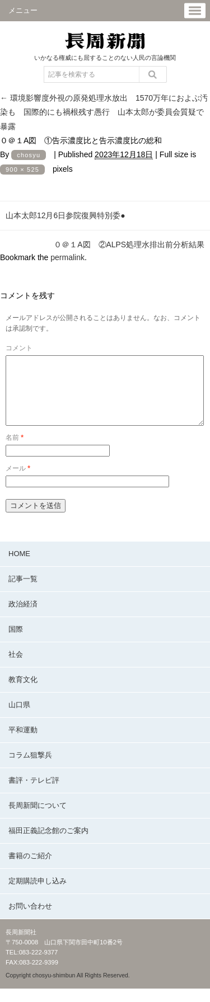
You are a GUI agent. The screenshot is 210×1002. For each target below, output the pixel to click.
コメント (19, 348)
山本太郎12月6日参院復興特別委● (65, 215)
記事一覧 (23, 592)
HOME (19, 567)
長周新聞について (37, 819)
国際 (15, 642)
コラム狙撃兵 (30, 768)
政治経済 (23, 617)
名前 (15, 451)
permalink (67, 257)
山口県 (19, 718)
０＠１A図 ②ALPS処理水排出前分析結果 (129, 244)
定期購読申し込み (37, 894)
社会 (15, 668)
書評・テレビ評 (33, 793)
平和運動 (23, 743)
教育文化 (23, 693)
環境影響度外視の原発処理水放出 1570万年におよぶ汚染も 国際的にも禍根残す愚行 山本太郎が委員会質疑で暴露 (104, 111)
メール (18, 482)
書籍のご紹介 (30, 869)
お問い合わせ (30, 919)
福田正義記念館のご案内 (48, 844)
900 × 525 (22, 169)
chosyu (28, 155)
